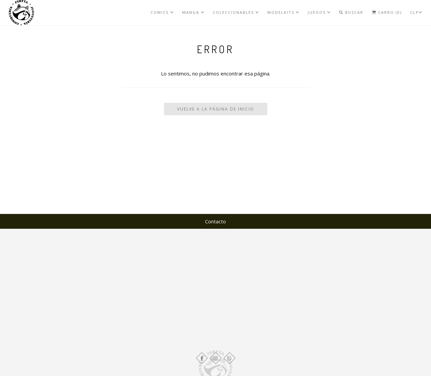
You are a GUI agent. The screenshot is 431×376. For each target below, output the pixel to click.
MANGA (193, 12)
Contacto (215, 221)
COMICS (162, 12)
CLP (416, 12)
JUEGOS (319, 12)
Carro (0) (387, 12)
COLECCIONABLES (236, 12)
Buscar (351, 12)
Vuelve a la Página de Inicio (215, 109)
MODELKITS (283, 12)
